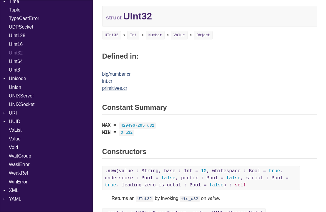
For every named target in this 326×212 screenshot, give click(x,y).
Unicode (17, 78)
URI (13, 112)
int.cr (107, 81)
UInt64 (16, 61)
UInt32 (16, 52)
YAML (15, 198)
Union (15, 87)
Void (13, 147)
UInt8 (14, 69)
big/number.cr (116, 74)
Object (203, 35)
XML (14, 190)
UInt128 (17, 35)
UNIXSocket (21, 104)
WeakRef (18, 172)
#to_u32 (189, 199)
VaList (15, 129)
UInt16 (16, 44)
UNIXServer (21, 95)
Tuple (14, 9)
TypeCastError (24, 18)
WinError (18, 181)
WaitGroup (20, 155)
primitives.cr (114, 88)
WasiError (19, 164)
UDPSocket (21, 26)
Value (15, 138)
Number (155, 35)
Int (133, 35)
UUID (14, 121)
